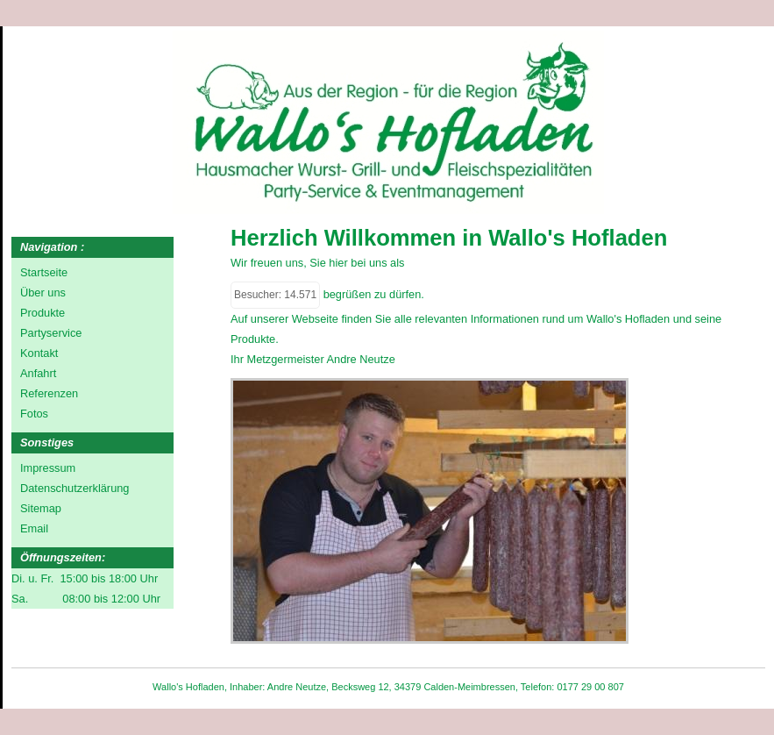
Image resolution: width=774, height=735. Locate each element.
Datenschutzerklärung (74, 488)
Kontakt (39, 353)
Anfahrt (38, 373)
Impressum (47, 468)
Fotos (34, 413)
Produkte (42, 312)
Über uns (43, 292)
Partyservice (51, 332)
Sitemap (40, 508)
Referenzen (49, 393)
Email (34, 528)
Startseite (43, 272)
